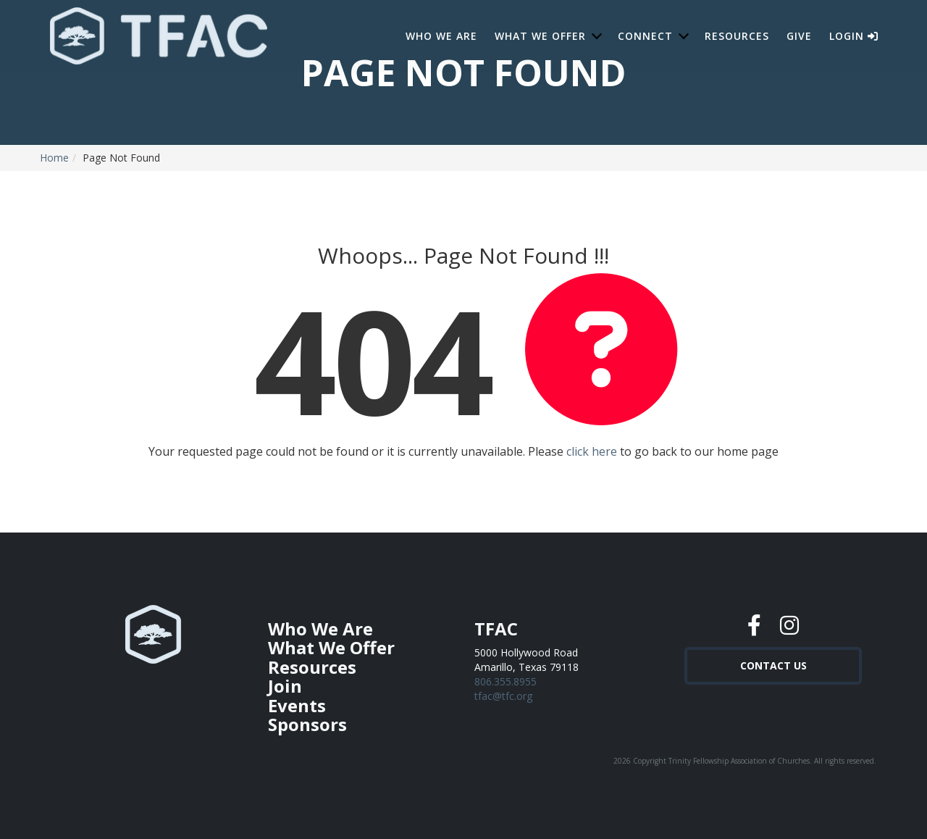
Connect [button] (645, 36)
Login (853, 36)
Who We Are (441, 36)
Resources (737, 36)
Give (799, 36)
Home (54, 157)
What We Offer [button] (540, 36)
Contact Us (773, 664)
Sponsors (307, 724)
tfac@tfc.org (503, 696)
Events (297, 705)
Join (285, 686)
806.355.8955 (505, 681)
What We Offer (331, 647)
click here (591, 451)
